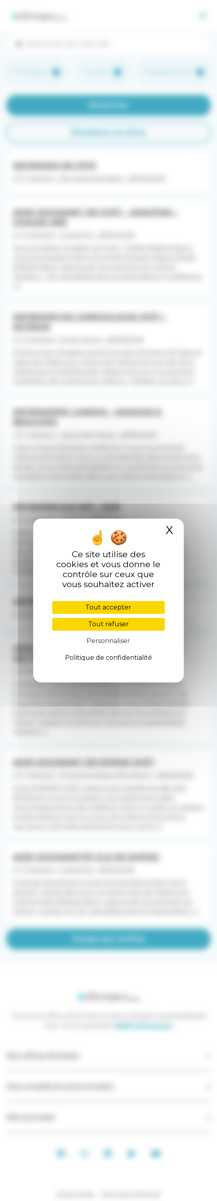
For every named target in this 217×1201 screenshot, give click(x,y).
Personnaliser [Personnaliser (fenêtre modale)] (108, 641)
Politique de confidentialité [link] (108, 657)
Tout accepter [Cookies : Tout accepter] (108, 607)
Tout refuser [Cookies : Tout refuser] (108, 624)
